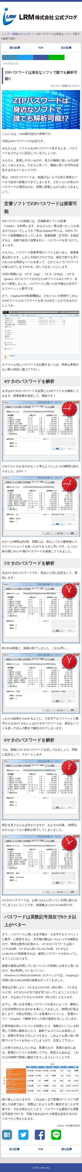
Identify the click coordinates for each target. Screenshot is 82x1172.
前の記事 (15, 47)
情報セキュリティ (71, 86)
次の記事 (66, 47)
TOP (40, 47)
